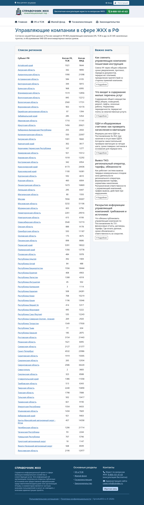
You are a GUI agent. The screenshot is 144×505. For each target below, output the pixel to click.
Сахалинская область (28, 360)
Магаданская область (28, 194)
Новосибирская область (29, 222)
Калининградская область (30, 134)
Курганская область (27, 176)
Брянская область (26, 88)
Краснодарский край (28, 166)
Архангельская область (29, 74)
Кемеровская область (28, 153)
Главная (21, 21)
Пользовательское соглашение (44, 499)
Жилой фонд (56, 21)
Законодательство (108, 21)
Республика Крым (26, 300)
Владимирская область (29, 93)
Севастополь (24, 369)
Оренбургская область (28, 231)
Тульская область (26, 397)
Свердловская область (28, 365)
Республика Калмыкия (28, 286)
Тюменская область (27, 402)
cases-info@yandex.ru (113, 483)
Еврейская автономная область (33, 111)
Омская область (25, 226)
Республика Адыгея (27, 259)
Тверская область (26, 388)
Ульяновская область (28, 411)
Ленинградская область (29, 185)
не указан (32, 2)
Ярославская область (28, 450)
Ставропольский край (28, 379)
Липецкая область (26, 189)
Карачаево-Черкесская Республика (34, 148)
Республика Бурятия (27, 272)
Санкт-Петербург (26, 351)
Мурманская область (28, 208)
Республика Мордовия (28, 309)
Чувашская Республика (29, 436)
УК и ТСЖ (37, 21)
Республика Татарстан (28, 323)
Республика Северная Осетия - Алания (36, 319)
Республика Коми (26, 295)
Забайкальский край (27, 116)
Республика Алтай (26, 263)
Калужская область (27, 139)
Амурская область (26, 70)
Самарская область (27, 346)
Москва (21, 199)
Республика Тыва (26, 328)
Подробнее (101, 84)
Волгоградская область (29, 97)
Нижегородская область (29, 213)
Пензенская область (27, 240)
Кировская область (27, 157)
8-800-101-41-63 (118, 11)
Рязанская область (27, 342)
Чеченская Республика (28, 432)
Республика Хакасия (27, 332)
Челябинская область (28, 427)
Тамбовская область (27, 383)
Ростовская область (27, 337)
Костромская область (28, 162)
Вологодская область (28, 102)
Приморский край (26, 249)
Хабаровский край (26, 415)
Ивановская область (27, 120)
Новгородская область (28, 217)
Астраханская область (28, 79)
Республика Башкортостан (30, 268)
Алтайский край (25, 65)
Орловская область (27, 236)
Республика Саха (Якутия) (30, 314)
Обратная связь (110, 489)
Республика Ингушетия (29, 282)
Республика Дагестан (28, 277)
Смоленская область (27, 374)
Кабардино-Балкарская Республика (34, 130)
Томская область (26, 392)
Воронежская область (28, 107)
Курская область (25, 180)
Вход (108, 3)
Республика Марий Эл (28, 305)
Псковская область (27, 254)
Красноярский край (27, 171)
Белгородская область (28, 83)
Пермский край (25, 245)
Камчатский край (26, 143)
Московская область (27, 203)
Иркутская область (27, 125)
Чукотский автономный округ (32, 441)
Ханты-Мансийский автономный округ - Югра (36, 421)
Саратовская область (28, 355)
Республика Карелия (27, 291)
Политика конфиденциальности (76, 499)
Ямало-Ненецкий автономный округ (35, 446)
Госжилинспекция (80, 21)
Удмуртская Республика (29, 406)
